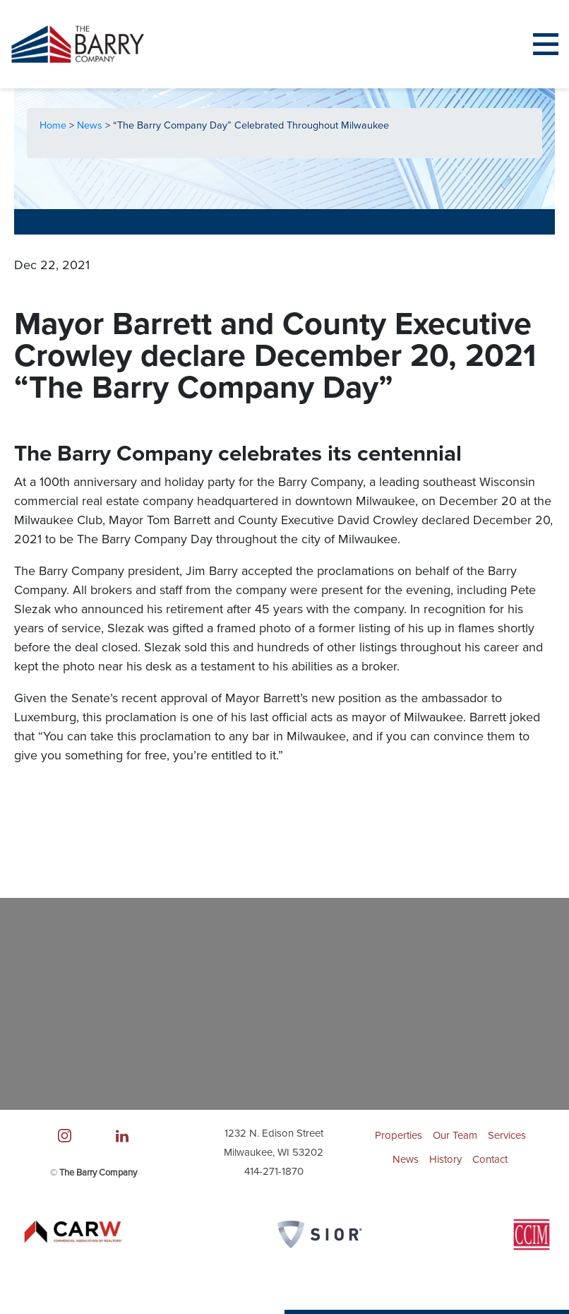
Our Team (455, 1135)
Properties (398, 1135)
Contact (490, 1159)
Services (507, 1135)
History (445, 1159)
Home (54, 125)
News (91, 125)
